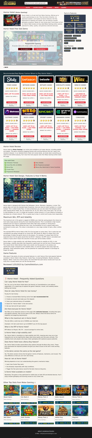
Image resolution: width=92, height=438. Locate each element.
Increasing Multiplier (70, 38)
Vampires (67, 50)
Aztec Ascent (59, 397)
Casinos (49, 7)
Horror (74, 48)
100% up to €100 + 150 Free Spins (46, 94)
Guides (63, 7)
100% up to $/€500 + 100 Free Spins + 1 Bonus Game (12, 128)
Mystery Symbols (69, 40)
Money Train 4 (43, 397)
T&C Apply (11, 104)
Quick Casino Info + (11, 91)
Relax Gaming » (8, 399)
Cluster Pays (76, 35)
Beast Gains (8, 397)
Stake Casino (12, 85)
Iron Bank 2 (25, 397)
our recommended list (41, 296)
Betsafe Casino (46, 85)
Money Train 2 (43, 417)
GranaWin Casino (63, 117)
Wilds (66, 43)
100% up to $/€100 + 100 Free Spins (29, 127)
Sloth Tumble (25, 417)
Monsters (80, 48)
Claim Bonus (12, 102)
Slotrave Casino (11, 117)
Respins (78, 40)
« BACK (5, 67)
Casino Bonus (38, 7)
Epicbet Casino (46, 117)
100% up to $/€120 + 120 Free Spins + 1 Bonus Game (63, 128)
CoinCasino (80, 117)
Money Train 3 (77, 397)
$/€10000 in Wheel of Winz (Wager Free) (80, 95)
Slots (28, 7)
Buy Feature (68, 35)
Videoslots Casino (63, 85)
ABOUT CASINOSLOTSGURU (46, 431)
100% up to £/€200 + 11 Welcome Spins (63, 95)
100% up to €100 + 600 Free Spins (29, 94)
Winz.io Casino (80, 85)
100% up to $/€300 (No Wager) (46, 127)
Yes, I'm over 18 (41, 49)
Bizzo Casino (29, 117)
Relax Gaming (21, 12)
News (57, 7)
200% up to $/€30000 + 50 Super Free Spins (80, 127)
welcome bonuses (42, 311)
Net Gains (7, 417)
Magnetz (75, 417)
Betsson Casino (29, 85)
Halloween (68, 48)
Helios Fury (59, 417)
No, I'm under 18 (25, 49)
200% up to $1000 (11, 94)
